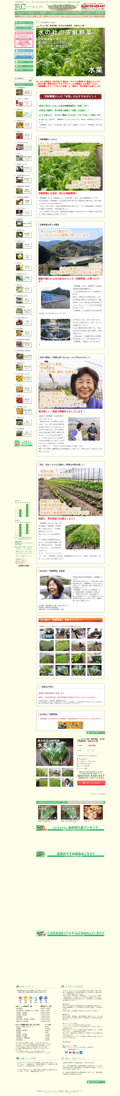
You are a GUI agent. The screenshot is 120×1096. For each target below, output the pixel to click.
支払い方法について (21, 563)
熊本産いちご (24, 399)
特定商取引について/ (42, 1091)
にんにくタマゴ (79, 16)
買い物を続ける (83, 759)
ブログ (88, 13)
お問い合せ (99, 13)
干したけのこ (91, 16)
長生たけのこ (24, 421)
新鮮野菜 (17, 16)
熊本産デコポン (24, 124)
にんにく (68, 16)
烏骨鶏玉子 (102, 16)
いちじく (51, 16)
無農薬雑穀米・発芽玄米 (24, 190)
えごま (74, 16)
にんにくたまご (24, 211)
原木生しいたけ (24, 244)
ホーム (20, 13)
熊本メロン (24, 288)
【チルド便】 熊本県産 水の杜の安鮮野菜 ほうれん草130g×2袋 (70, 820)
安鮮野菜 (53, 22)
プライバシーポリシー (21, 560)
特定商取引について (21, 559)
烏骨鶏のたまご (24, 233)
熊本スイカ (24, 135)
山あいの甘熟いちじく (24, 321)
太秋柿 (34, 16)
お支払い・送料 (76, 13)
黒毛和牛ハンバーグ (24, 168)
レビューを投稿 (83, 768)
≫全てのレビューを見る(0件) (97, 794)
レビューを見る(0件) (84, 766)
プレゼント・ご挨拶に (24, 102)
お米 (29, 16)
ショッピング (65, 13)
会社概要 (43, 13)
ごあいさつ (31, 13)
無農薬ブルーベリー (24, 277)
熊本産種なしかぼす (24, 299)
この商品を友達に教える (85, 763)
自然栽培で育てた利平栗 (24, 343)
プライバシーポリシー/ (53, 1091)
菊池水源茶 (24, 222)
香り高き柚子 (62, 16)
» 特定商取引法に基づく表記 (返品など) (87, 755)
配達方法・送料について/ (65, 1091)
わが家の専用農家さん (62, 7)
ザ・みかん (24, 388)
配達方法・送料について (22, 562)
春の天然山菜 (24, 432)
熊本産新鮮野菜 (24, 91)
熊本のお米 (24, 113)
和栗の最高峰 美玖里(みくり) (24, 355)
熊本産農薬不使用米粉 (24, 200)
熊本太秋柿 (24, 332)
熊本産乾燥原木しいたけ (24, 179)
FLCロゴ (29, 7)
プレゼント (23, 16)
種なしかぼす (57, 16)
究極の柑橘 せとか (24, 410)
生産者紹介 (54, 13)
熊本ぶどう (24, 266)
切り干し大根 (85, 16)
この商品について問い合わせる (87, 761)
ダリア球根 (24, 255)
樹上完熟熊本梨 (24, 310)
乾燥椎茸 (97, 16)
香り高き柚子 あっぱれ (24, 377)
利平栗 (46, 16)
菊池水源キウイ (24, 366)
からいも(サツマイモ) (24, 146)
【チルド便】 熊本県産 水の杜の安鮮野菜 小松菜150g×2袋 (47, 820)
